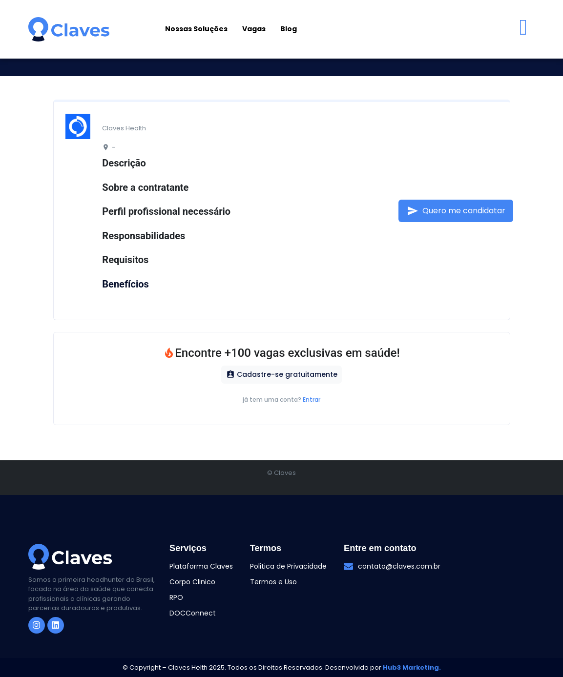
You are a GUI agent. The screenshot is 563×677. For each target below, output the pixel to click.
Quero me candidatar (456, 211)
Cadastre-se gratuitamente (281, 374)
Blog (288, 29)
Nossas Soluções (196, 29)
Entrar (311, 399)
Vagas (254, 29)
